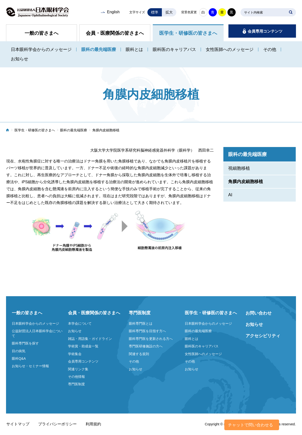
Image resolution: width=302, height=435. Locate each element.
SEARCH (291, 12)
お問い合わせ (259, 313)
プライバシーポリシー (57, 424)
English (113, 12)
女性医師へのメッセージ (230, 49)
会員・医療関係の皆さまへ (115, 33)
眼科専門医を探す (25, 343)
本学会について (80, 323)
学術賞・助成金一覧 (83, 346)
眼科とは (134, 49)
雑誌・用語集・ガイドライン (90, 339)
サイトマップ (17, 424)
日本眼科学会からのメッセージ (41, 49)
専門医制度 (76, 384)
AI (230, 194)
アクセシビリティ (263, 335)
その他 (269, 49)
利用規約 (93, 424)
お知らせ (19, 58)
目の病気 (18, 351)
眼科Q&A (19, 358)
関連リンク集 (78, 369)
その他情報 (76, 377)
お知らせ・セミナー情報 (30, 366)
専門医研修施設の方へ (146, 346)
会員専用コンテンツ (265, 31)
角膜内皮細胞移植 (245, 181)
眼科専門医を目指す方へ (147, 331)
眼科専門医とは (140, 323)
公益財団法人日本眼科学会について (37, 333)
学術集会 (75, 354)
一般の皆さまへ (41, 33)
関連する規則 (139, 354)
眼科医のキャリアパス (174, 49)
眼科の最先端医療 (98, 49)
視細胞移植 (239, 168)
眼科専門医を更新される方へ (151, 339)
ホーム (7, 130)
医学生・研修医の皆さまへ (188, 33)
